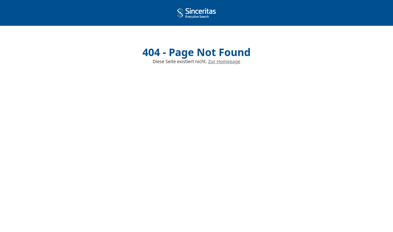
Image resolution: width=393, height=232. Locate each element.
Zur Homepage (224, 61)
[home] (196, 12)
